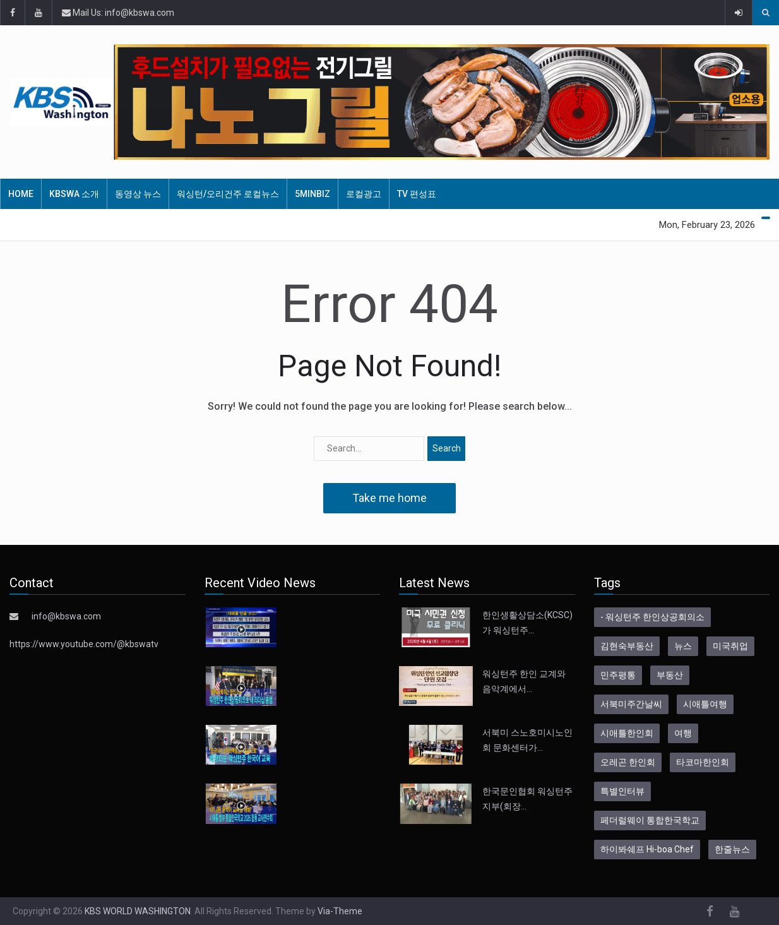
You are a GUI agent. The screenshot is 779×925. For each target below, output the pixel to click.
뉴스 (683, 646)
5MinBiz (312, 194)
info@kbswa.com (66, 616)
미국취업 (730, 646)
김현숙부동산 (626, 646)
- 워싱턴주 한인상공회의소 (652, 617)
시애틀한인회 (626, 733)
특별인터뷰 (622, 791)
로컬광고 (363, 194)
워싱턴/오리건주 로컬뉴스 (228, 194)
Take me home (389, 497)
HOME (20, 194)
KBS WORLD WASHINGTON (138, 911)
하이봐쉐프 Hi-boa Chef (647, 849)
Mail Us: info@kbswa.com (118, 13)
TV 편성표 (416, 194)
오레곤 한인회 (627, 762)
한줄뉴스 (732, 849)
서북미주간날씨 (631, 704)
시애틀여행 (705, 704)
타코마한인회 (702, 762)
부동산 (670, 675)
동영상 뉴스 (138, 194)
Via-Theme (340, 911)
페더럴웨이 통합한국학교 (649, 820)
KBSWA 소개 (74, 194)
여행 (683, 733)
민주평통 (618, 675)
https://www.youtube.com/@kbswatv (83, 644)
